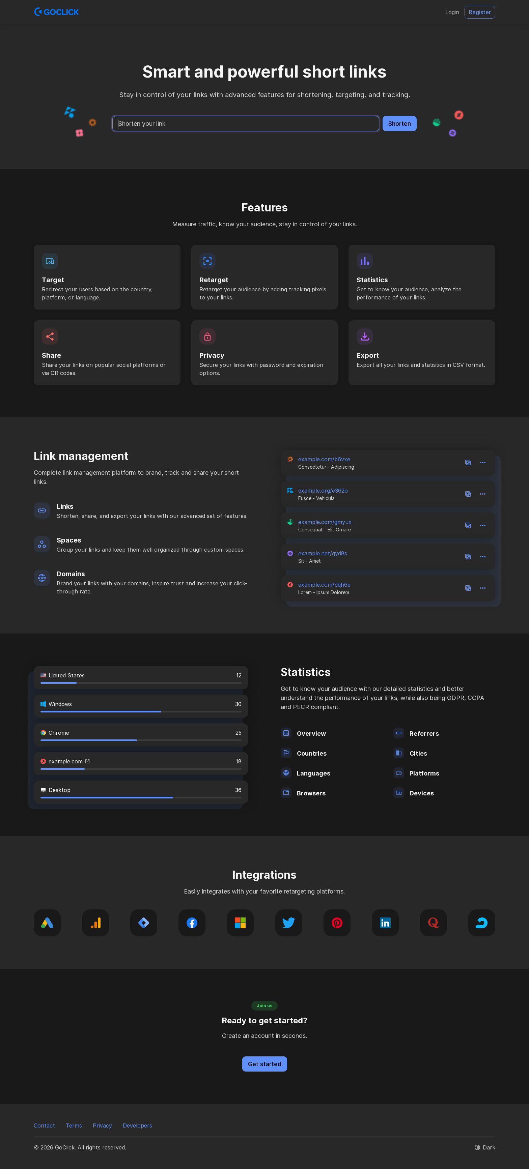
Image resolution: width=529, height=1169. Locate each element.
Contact (44, 1125)
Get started (264, 1064)
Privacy (102, 1125)
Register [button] (480, 12)
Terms (74, 1125)
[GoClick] (56, 12)
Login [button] (452, 12)
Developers (137, 1125)
